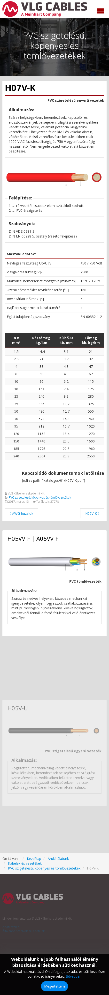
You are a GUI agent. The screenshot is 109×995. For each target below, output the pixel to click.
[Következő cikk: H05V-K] (92, 513)
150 (16, 441)
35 (16, 404)
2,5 (16, 359)
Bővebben (73, 976)
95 (16, 426)
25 (16, 396)
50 (16, 411)
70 (16, 418)
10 (16, 381)
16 (16, 389)
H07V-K (20, 88)
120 (16, 433)
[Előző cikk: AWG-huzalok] (21, 513)
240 (16, 456)
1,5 (16, 351)
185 (16, 448)
